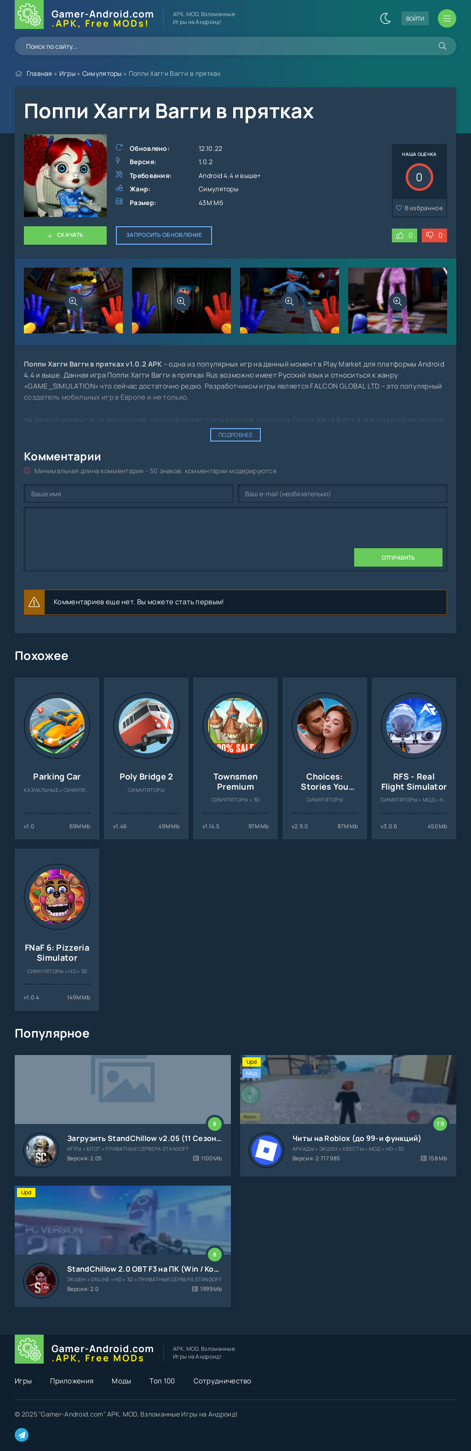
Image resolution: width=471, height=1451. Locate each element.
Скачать (70, 235)
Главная (39, 73)
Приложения (71, 1381)
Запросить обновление (164, 235)
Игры (67, 73)
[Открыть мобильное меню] (447, 18)
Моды (121, 1381)
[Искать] (442, 46)
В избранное (424, 208)
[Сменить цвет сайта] (385, 18)
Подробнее (235, 435)
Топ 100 (162, 1381)
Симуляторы (102, 73)
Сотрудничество (223, 1381)
